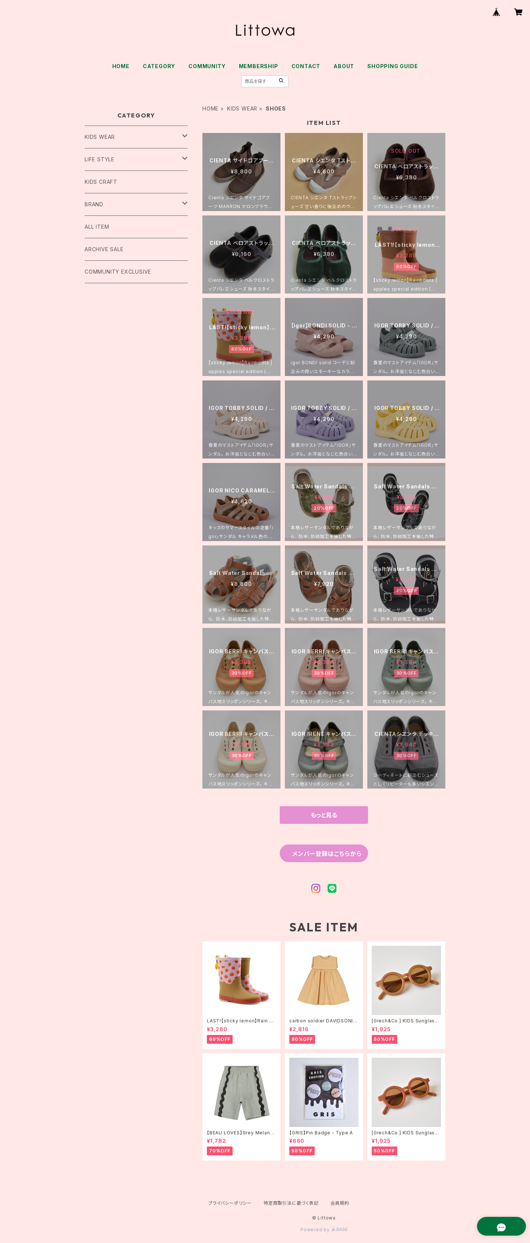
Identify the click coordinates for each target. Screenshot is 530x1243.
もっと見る (324, 815)
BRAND (94, 204)
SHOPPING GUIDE (392, 66)
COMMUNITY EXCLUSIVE (118, 271)
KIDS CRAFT (101, 182)
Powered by (323, 1229)
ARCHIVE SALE (104, 249)
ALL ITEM (97, 227)
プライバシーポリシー (230, 1203)
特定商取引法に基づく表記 (291, 1203)
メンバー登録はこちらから (327, 853)
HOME (121, 66)
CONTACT (306, 66)
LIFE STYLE (99, 159)
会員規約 (340, 1203)
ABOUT (343, 66)
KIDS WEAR (242, 108)
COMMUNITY (206, 66)
